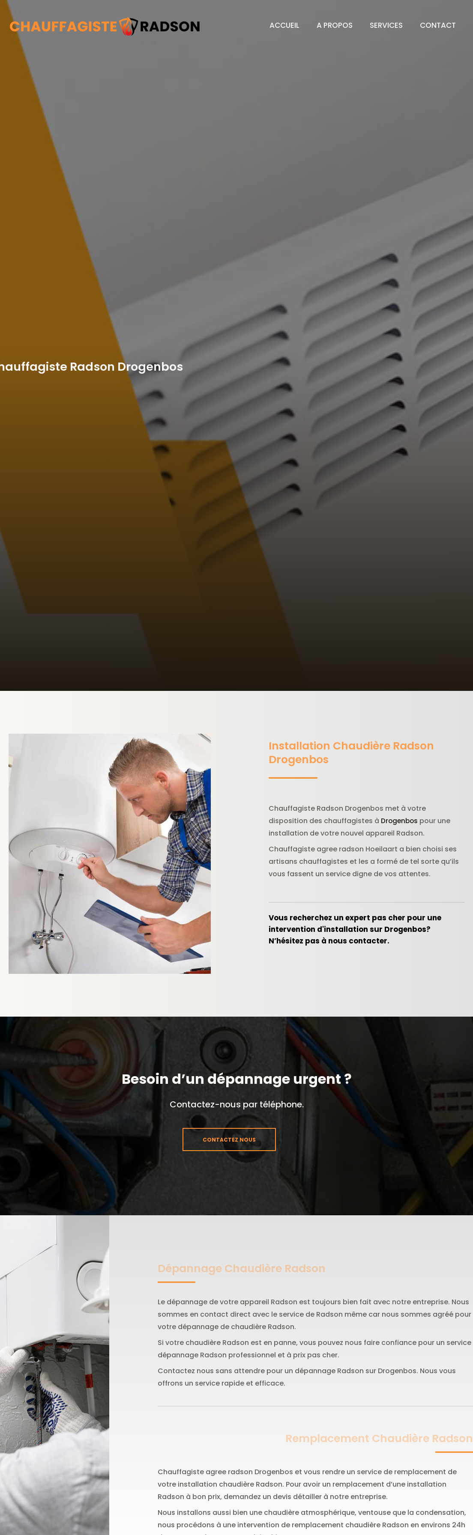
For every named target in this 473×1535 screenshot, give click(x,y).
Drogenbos (400, 821)
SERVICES (379, 25)
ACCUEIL (269, 25)
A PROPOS (324, 25)
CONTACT (436, 25)
